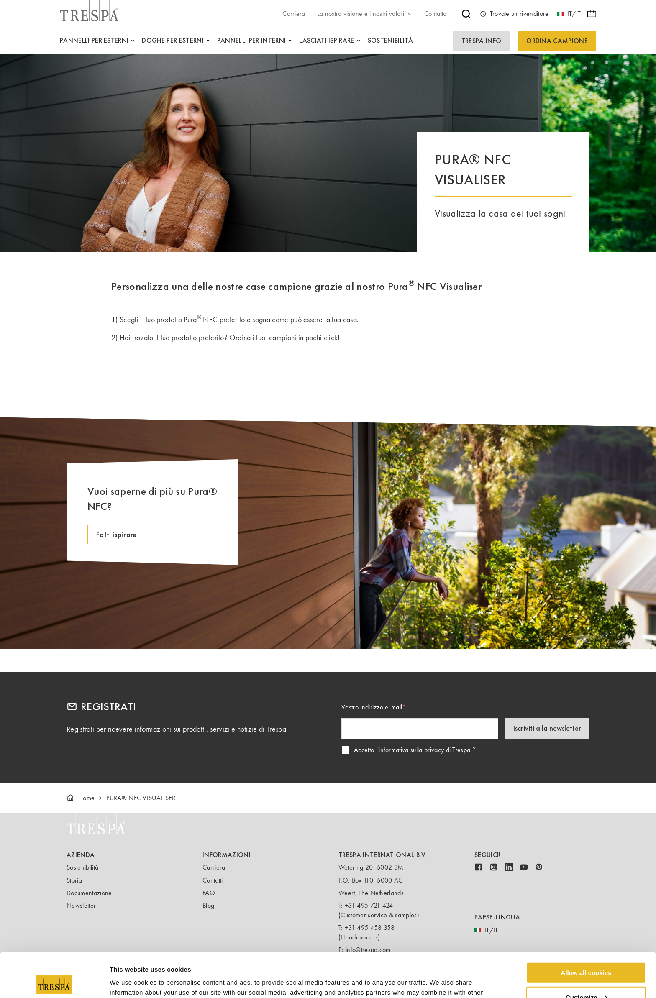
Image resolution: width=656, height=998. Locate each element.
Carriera (214, 867)
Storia (74, 880)
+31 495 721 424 (369, 905)
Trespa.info (481, 40)
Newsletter (81, 905)
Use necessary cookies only (586, 977)
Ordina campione (557, 40)
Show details (129, 981)
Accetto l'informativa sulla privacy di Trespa (412, 750)
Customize (586, 952)
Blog (208, 905)
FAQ (208, 893)
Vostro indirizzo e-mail (371, 707)
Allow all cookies (586, 927)
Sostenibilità (82, 867)
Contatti (212, 880)
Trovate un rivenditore (514, 13)
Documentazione (89, 893)
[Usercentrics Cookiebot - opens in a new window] (54, 981)
